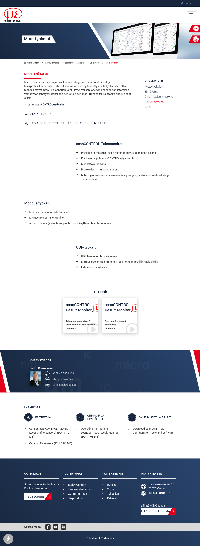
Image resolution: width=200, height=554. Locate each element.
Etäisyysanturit (77, 493)
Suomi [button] (186, 3)
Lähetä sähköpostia (64, 393)
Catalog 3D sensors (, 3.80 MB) (50, 451)
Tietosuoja (110, 546)
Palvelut (112, 506)
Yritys (110, 497)
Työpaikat (113, 502)
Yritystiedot (90, 546)
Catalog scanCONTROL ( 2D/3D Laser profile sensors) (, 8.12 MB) (49, 441)
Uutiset (111, 493)
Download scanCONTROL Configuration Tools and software (153, 439)
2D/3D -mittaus (77, 502)
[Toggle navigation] (191, 14)
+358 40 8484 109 (63, 382)
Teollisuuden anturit (80, 497)
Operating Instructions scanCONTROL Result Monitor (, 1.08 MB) (99, 441)
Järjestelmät (76, 506)
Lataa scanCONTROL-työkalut (46, 104)
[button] (8, 547)
